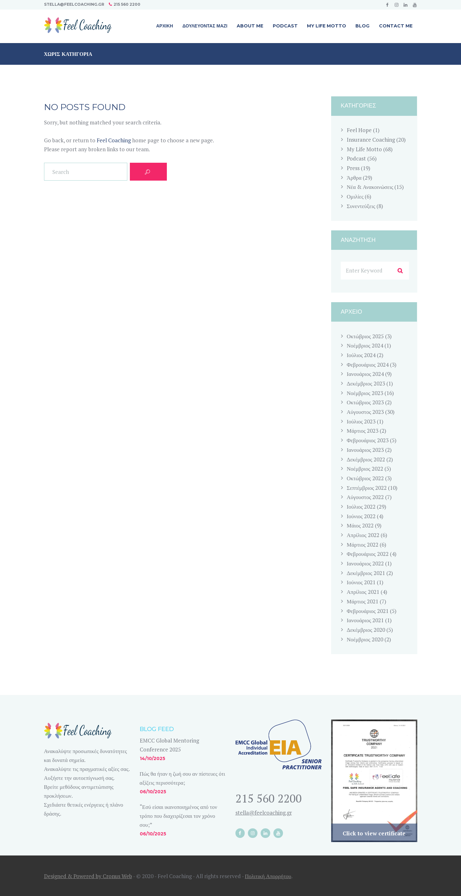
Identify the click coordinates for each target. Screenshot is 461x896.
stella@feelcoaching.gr (74, 4)
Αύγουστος (365, 411)
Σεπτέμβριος (367, 487)
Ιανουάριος (365, 373)
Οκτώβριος (365, 336)
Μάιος (360, 525)
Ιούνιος (361, 516)
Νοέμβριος (365, 345)
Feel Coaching (114, 140)
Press (353, 168)
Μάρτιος (362, 430)
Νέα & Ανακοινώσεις (370, 186)
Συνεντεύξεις (361, 206)
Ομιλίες (355, 196)
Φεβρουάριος (368, 364)
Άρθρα (354, 177)
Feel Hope (359, 130)
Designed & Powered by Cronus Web (88, 876)
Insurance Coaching (371, 139)
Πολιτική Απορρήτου (268, 876)
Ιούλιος (361, 355)
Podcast (356, 158)
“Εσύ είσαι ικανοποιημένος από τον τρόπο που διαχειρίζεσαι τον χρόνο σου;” (178, 815)
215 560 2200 (127, 4)
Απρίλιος (363, 535)
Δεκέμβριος (366, 383)
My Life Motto (364, 149)
